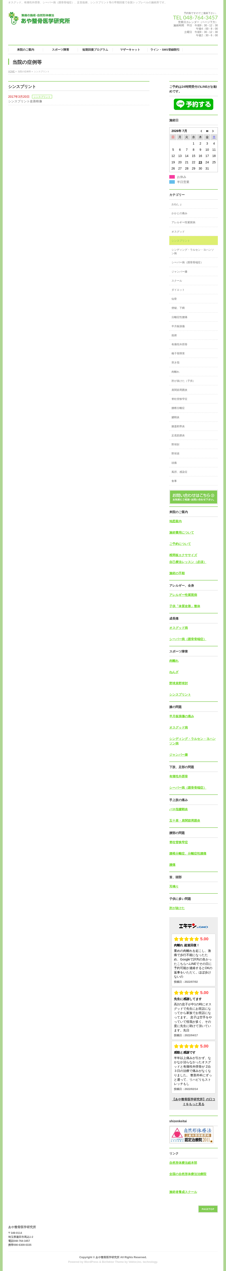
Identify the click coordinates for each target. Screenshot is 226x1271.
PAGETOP (208, 1209)
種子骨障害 (178, 353)
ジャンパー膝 (179, 271)
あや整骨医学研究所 (107, 1257)
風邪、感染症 (179, 471)
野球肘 (175, 444)
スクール (176, 280)
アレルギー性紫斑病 (183, 222)
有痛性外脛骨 (179, 344)
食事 (174, 481)
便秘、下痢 (178, 307)
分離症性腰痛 (179, 317)
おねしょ (176, 204)
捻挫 (174, 335)
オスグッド (178, 231)
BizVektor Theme (113, 1261)
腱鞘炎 (175, 417)
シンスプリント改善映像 (25, 101)
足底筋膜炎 (178, 435)
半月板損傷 (178, 326)
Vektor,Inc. (135, 1261)
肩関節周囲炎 (179, 389)
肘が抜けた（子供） (183, 380)
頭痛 (174, 462)
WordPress (91, 1261)
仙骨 (174, 298)
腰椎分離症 (178, 408)
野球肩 (175, 453)
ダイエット (178, 289)
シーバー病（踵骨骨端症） (187, 262)
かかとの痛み (179, 213)
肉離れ (175, 371)
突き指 (175, 362)
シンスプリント (42, 96)
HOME (11, 71)
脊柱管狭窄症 (179, 399)
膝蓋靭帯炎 (178, 426)
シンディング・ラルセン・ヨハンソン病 (192, 251)
